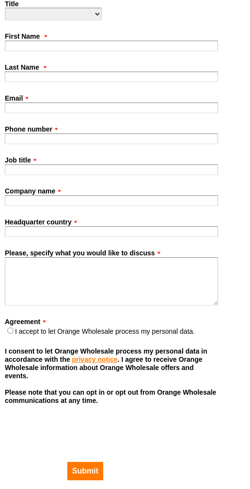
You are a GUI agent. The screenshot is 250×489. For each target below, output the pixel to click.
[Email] (111, 108)
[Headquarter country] (111, 231)
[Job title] (111, 169)
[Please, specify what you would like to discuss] (111, 281)
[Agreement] (10, 330)
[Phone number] (111, 138)
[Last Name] (111, 77)
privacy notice (94, 359)
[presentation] (53, 426)
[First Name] (111, 46)
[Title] (53, 14)
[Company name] (111, 200)
